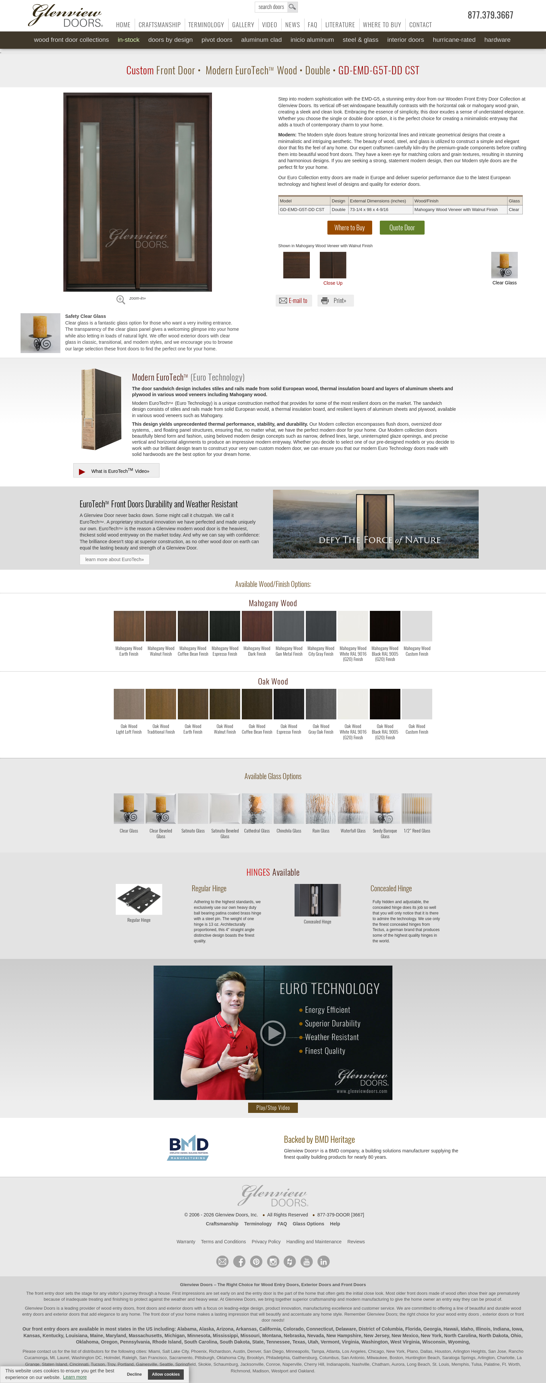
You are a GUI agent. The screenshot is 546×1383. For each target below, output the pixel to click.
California (270, 1329)
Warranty (185, 1241)
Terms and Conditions (223, 1241)
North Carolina (460, 1335)
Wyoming (458, 1342)
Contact (420, 24)
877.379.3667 (490, 15)
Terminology (206, 24)
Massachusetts (145, 1335)
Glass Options (308, 1223)
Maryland (116, 1335)
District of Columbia (381, 1329)
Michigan (175, 1335)
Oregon (109, 1342)
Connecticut (319, 1329)
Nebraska (294, 1335)
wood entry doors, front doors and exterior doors (147, 1308)
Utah (313, 1342)
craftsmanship (322, 1299)
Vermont (330, 1342)
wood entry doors (463, 1314)
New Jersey (376, 1335)
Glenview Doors (196, 1284)
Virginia (350, 1342)
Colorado (293, 1329)
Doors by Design (170, 39)
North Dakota (493, 1335)
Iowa (517, 1329)
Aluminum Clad (261, 39)
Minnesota (198, 1335)
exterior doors (66, 1314)
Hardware (497, 39)
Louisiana (76, 1335)
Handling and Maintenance (314, 1241)
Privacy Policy (266, 1241)
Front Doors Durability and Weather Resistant (159, 503)
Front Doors (353, 1284)
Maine (96, 1335)
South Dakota (234, 1342)
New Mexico (405, 1335)
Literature (340, 24)
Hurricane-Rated (454, 39)
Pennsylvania (135, 1342)
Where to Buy (382, 24)
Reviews (356, 1241)
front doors (417, 1293)
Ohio (516, 1335)
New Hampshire (343, 1335)
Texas (298, 1342)
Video (269, 24)
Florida (413, 1329)
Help (335, 1223)
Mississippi (225, 1335)
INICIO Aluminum (312, 39)
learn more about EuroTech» (114, 559)
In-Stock (128, 39)
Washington (374, 1342)
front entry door (50, 1293)
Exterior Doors (316, 1284)
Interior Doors (405, 39)
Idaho (467, 1329)
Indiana (501, 1329)
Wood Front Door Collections (71, 39)
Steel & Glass (360, 39)
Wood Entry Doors (280, 1284)
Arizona (224, 1329)
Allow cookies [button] (166, 1374)
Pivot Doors (217, 39)
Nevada (315, 1335)
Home (123, 24)
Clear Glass (504, 268)
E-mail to (298, 300)
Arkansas (246, 1329)
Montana (271, 1335)
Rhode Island (166, 1342)
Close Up (333, 269)
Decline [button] (134, 1374)
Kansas (32, 1335)
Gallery (243, 24)
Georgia (432, 1329)
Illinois (483, 1329)
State (257, 1342)
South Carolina (200, 1342)
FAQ (312, 24)
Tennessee (278, 1342)
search (276, 7)
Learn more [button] (75, 1377)
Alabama (186, 1329)
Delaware (346, 1329)
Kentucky (52, 1335)
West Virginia (405, 1342)
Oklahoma (87, 1342)
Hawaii (451, 1329)
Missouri (250, 1335)
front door (160, 1314)
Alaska (206, 1329)
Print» (340, 300)
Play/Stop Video (273, 1107)
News (292, 24)
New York (431, 1335)
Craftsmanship (160, 24)
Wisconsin (433, 1342)
